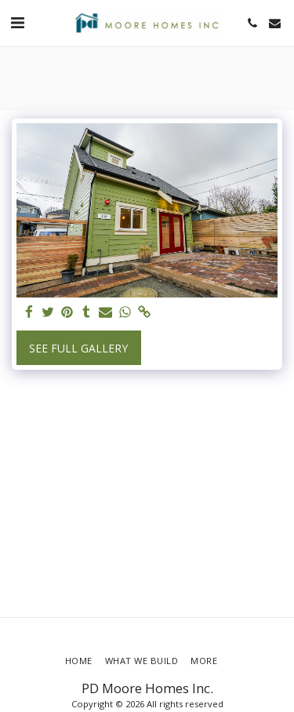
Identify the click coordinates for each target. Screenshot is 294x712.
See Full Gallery (78, 348)
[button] (17, 22)
